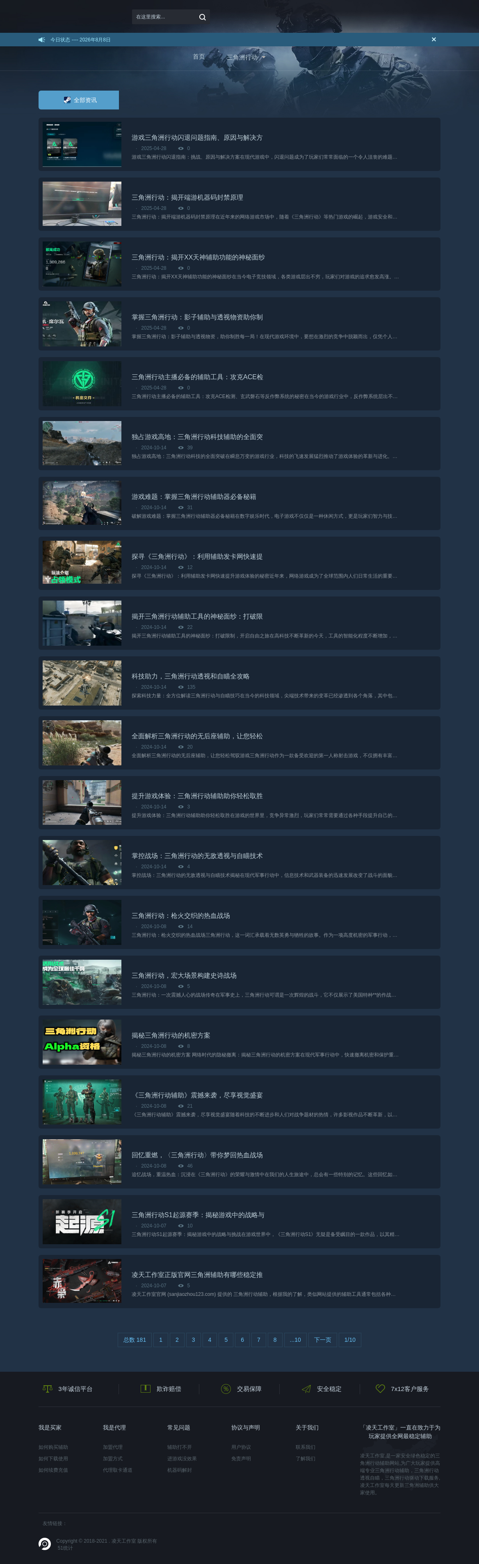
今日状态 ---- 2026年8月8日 (80, 40)
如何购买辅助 (53, 1447)
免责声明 (241, 1459)
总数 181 (134, 1339)
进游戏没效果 (182, 1459)
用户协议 (241, 1447)
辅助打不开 (179, 1447)
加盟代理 (113, 1447)
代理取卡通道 (117, 1470)
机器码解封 (179, 1470)
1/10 (350, 1339)
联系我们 (305, 1447)
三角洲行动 (242, 57)
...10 (295, 1339)
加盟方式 (113, 1459)
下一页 (322, 1339)
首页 (199, 56)
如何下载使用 (53, 1459)
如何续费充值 (53, 1470)
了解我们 (305, 1459)
